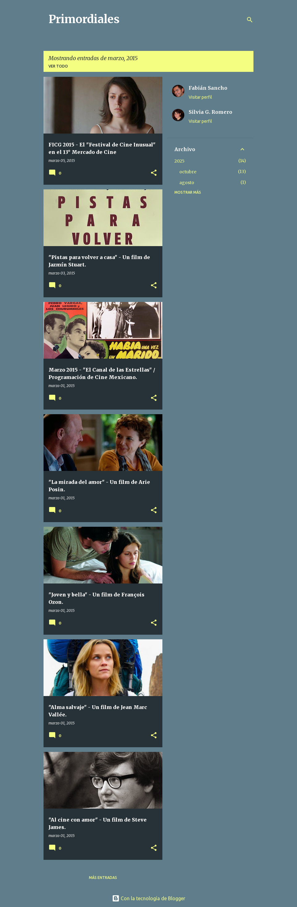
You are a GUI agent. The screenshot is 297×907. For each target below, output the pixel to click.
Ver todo (58, 66)
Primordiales (83, 19)
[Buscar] (249, 19)
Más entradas (103, 878)
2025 (179, 161)
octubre (187, 172)
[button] (153, 173)
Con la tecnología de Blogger (148, 898)
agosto (186, 182)
